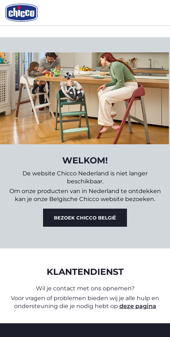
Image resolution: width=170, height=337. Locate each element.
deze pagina (137, 306)
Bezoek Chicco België (85, 218)
